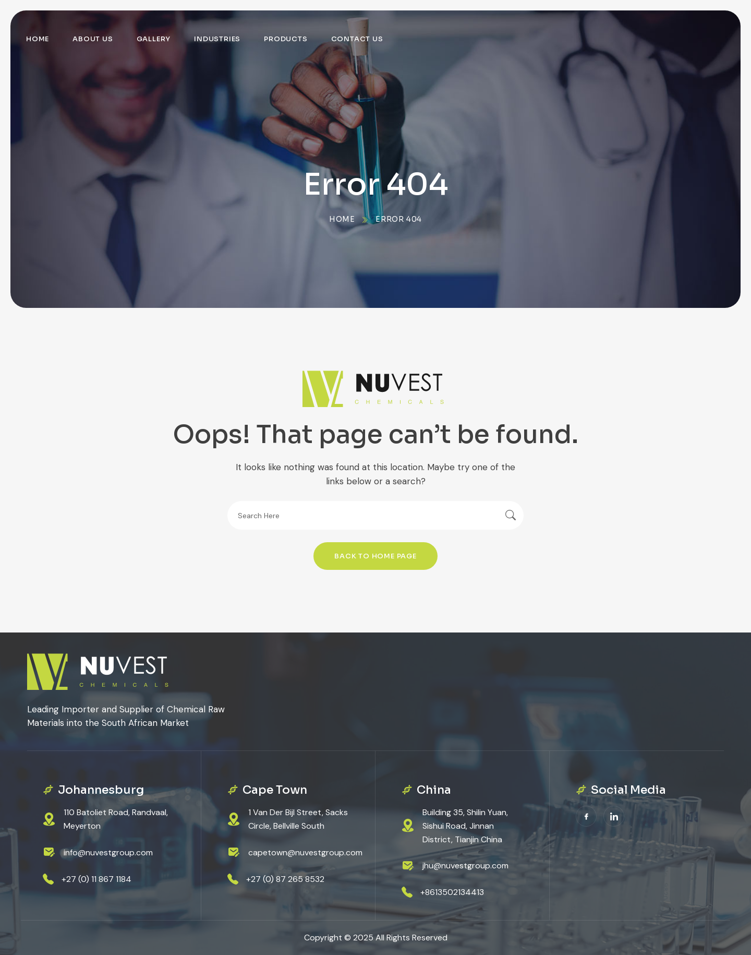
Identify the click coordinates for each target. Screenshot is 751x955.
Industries (217, 38)
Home (37, 38)
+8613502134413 (452, 892)
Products (285, 38)
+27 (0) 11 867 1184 (96, 879)
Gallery (154, 38)
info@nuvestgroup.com (108, 852)
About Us (92, 38)
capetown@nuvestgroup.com (305, 852)
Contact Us (357, 38)
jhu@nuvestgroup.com (465, 865)
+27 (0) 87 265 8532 (285, 879)
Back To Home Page (375, 556)
